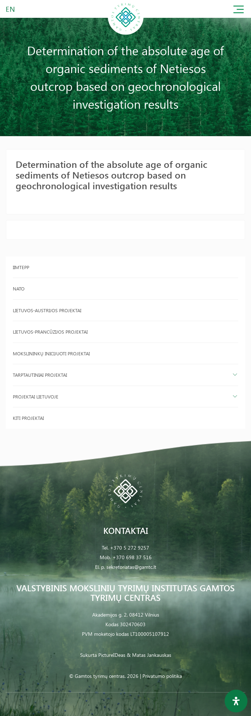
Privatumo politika (162, 676)
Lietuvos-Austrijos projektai (47, 310)
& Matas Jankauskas (149, 654)
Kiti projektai (28, 418)
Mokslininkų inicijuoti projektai (51, 353)
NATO (19, 288)
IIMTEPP (21, 267)
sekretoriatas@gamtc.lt (131, 566)
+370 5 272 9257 (129, 547)
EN (11, 9)
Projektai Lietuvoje (35, 396)
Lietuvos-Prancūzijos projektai (50, 332)
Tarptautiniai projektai (40, 375)
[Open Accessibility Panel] (236, 701)
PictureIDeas (111, 654)
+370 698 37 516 (132, 557)
